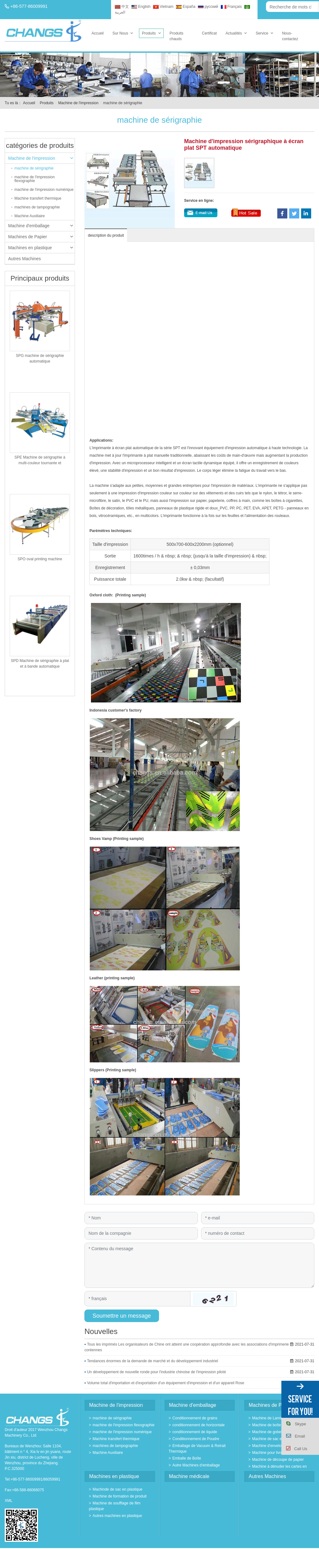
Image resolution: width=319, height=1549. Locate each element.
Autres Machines (24, 258)
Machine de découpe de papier (278, 1459)
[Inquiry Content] (199, 1265)
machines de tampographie (37, 207)
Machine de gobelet (268, 1432)
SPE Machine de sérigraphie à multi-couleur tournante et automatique (39, 463)
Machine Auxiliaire (29, 216)
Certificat (209, 33)
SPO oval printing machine (40, 559)
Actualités (234, 33)
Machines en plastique (40, 247)
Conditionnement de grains (195, 1418)
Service (262, 33)
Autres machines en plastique (117, 1516)
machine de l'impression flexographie (34, 179)
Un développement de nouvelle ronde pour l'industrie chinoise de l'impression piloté (156, 1372)
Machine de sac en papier (273, 1439)
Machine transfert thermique (37, 198)
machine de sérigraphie (34, 168)
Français (231, 6)
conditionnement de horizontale (199, 1425)
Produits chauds (176, 36)
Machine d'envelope (268, 1446)
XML (9, 1500)
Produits (149, 33)
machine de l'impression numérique (43, 189)
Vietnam (163, 6)
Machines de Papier (40, 236)
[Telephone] (257, 1233)
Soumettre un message (122, 1316)
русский (208, 6)
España (185, 6)
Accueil (98, 33)
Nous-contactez (290, 36)
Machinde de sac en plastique (117, 1489)
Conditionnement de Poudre (196, 1439)
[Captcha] (137, 1298)
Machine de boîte (266, 1425)
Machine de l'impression (78, 103)
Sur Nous (120, 33)
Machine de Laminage (270, 1418)
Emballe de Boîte (187, 1458)
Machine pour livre (267, 1452)
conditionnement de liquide (195, 1432)
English (140, 6)
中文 (122, 6)
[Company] (141, 1233)
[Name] (141, 1218)
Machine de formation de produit (119, 1496)
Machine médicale (189, 1476)
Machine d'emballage (40, 225)
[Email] (257, 1218)
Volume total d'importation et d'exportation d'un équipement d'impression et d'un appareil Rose (165, 1383)
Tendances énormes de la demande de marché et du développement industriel (152, 1361)
